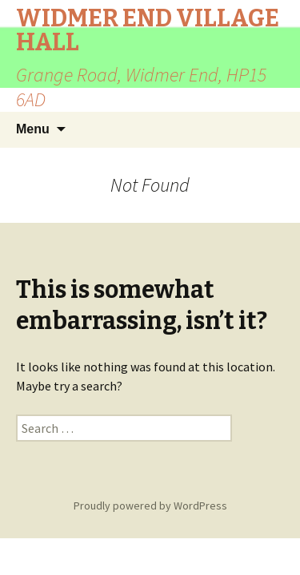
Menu (33, 129)
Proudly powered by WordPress (150, 505)
